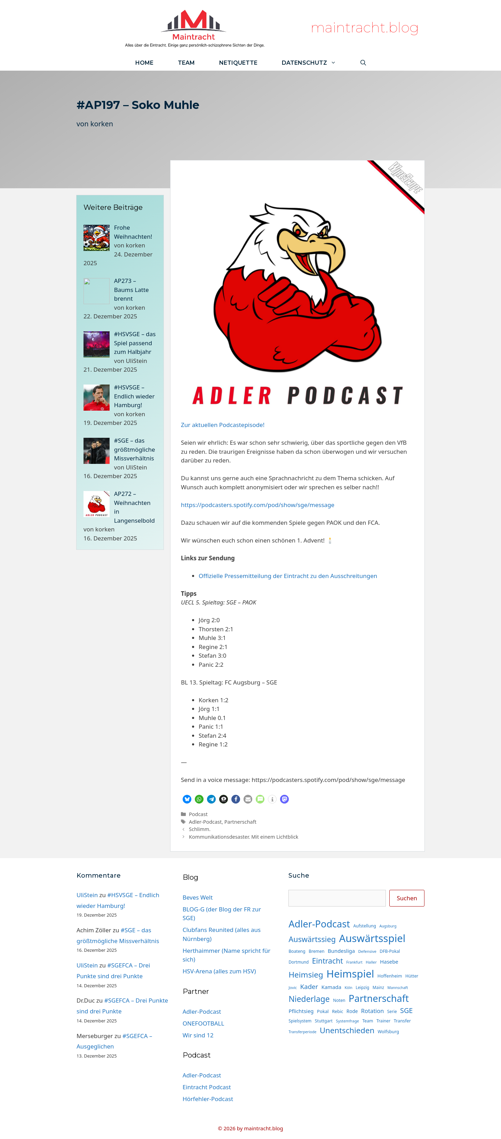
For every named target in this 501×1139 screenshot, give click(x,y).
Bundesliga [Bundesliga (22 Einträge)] (341, 950)
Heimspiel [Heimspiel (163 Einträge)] (350, 974)
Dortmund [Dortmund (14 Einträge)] (298, 962)
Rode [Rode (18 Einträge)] (352, 1011)
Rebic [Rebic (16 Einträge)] (337, 1011)
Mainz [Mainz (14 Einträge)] (378, 987)
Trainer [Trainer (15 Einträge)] (383, 1021)
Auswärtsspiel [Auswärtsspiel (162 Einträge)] (372, 938)
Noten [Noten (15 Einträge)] (339, 1000)
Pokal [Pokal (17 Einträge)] (323, 1011)
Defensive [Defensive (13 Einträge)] (367, 951)
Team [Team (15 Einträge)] (367, 1021)
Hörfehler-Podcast (208, 1099)
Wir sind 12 (198, 1035)
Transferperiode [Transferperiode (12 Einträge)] (302, 1031)
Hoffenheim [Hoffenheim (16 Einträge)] (389, 976)
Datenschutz (315, 63)
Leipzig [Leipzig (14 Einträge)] (362, 987)
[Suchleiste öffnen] (363, 63)
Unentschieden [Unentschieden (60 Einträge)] (347, 1030)
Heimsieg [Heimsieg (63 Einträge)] (305, 974)
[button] (187, 799)
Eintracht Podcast (207, 1087)
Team (186, 63)
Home (144, 63)
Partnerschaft (240, 821)
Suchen (407, 898)
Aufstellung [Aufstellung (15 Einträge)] (364, 926)
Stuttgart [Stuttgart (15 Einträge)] (324, 1021)
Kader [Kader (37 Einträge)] (309, 986)
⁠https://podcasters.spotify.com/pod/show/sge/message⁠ (257, 505)
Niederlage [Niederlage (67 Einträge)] (308, 999)
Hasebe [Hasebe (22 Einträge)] (389, 961)
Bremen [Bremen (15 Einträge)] (316, 951)
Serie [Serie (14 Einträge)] (392, 1011)
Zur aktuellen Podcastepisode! (222, 425)
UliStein (87, 895)
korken (101, 123)
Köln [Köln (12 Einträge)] (348, 987)
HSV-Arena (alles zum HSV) (219, 971)
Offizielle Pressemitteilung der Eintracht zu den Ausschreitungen (288, 576)
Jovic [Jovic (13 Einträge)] (292, 987)
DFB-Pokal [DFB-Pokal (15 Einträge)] (390, 951)
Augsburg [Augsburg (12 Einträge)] (387, 926)
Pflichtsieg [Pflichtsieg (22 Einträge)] (300, 1010)
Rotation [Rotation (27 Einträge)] (372, 1011)
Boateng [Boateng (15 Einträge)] (296, 951)
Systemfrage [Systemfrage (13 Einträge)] (347, 1020)
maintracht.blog (365, 27)
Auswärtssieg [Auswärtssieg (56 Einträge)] (312, 939)
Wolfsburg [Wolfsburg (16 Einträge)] (388, 1031)
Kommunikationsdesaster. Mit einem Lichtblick (243, 836)
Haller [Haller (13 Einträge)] (371, 962)
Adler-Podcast (205, 821)
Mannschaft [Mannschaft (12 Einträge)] (398, 987)
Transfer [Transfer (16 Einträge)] (402, 1021)
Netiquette (238, 63)
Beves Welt (198, 897)
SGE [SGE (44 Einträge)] (406, 1010)
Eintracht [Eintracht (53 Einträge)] (327, 961)
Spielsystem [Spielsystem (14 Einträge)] (299, 1020)
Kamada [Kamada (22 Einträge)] (331, 986)
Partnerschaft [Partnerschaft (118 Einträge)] (379, 998)
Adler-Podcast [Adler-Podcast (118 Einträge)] (319, 923)
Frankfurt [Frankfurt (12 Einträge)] (354, 962)
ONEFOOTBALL (203, 1023)
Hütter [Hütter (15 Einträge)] (411, 976)
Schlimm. (199, 829)
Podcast (198, 814)
